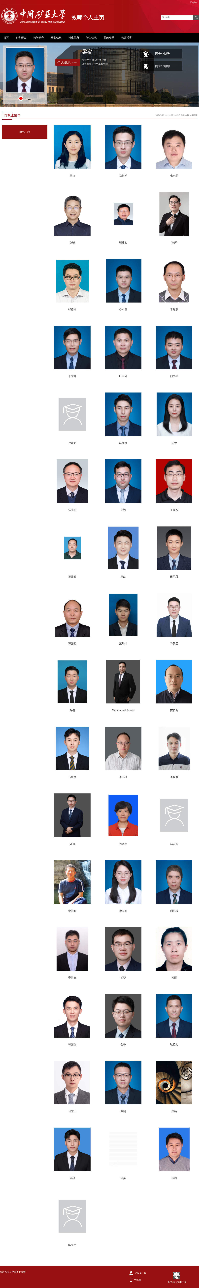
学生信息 (91, 37)
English (193, 2)
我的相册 (109, 37)
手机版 (137, 1280)
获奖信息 (56, 37)
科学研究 (21, 37)
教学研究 (38, 37)
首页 (6, 37)
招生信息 (73, 37)
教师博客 (126, 37)
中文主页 (169, 115)
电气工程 (24, 132)
